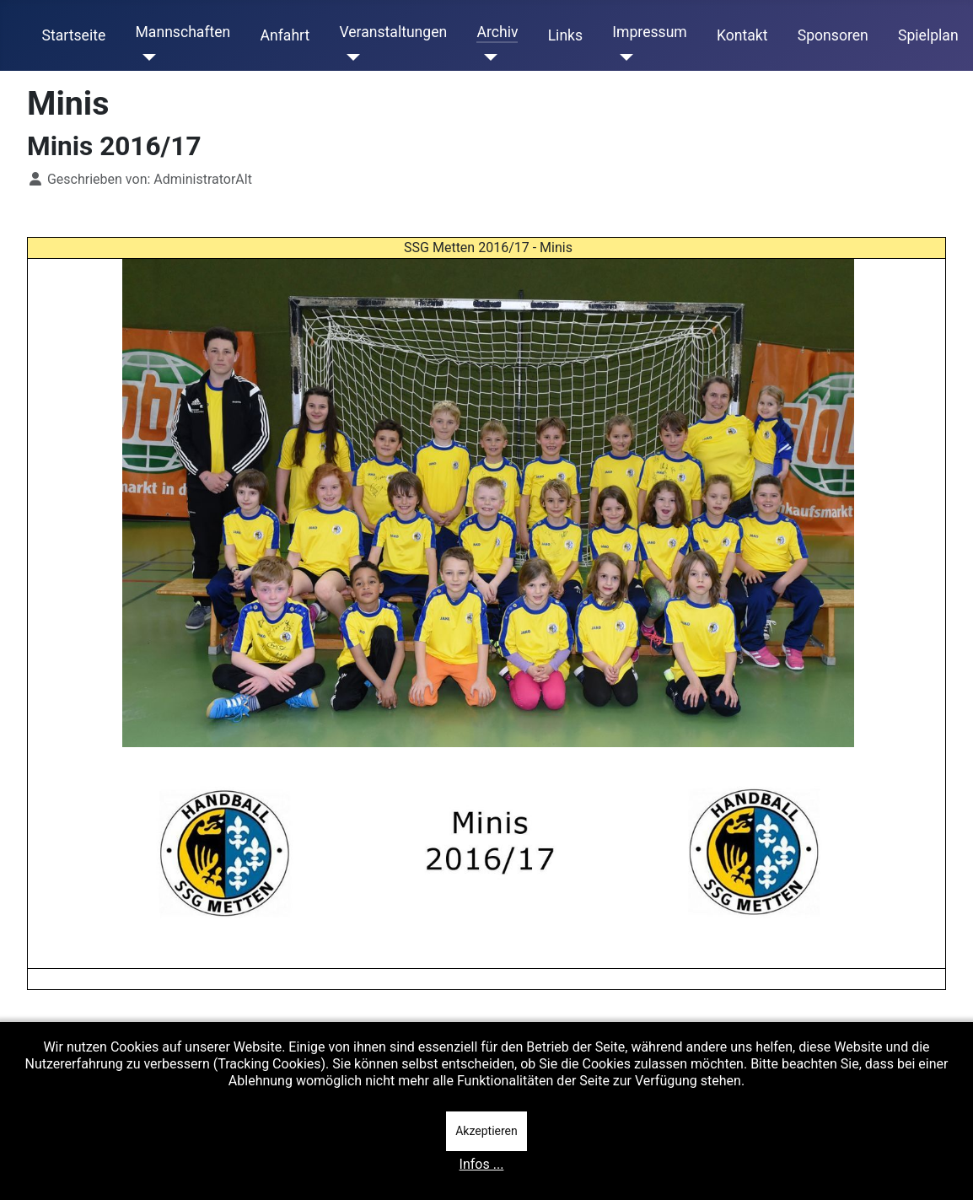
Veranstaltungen (393, 32)
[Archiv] (486, 57)
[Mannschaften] (145, 57)
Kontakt (742, 35)
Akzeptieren (486, 1131)
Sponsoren (833, 35)
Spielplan (928, 35)
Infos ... (482, 1164)
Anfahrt (285, 35)
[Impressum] (622, 57)
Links (565, 35)
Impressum (649, 32)
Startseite (74, 35)
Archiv (497, 32)
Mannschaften (182, 32)
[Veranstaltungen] (349, 57)
